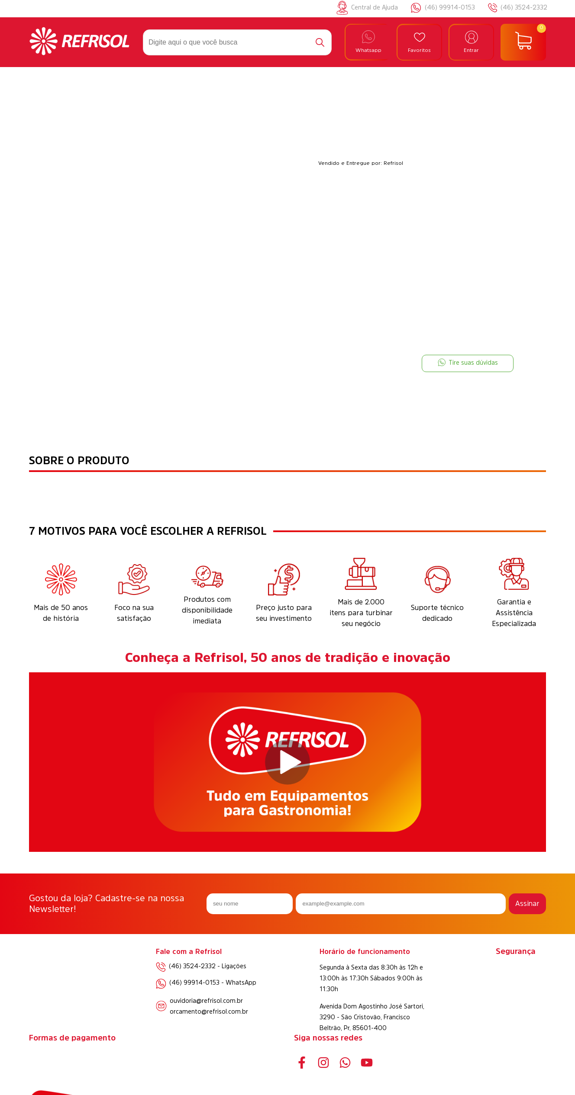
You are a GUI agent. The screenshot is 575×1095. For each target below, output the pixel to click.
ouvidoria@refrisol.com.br (206, 1001)
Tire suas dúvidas (468, 362)
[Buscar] (320, 42)
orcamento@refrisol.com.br (209, 1011)
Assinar (527, 903)
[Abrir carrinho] (523, 42)
